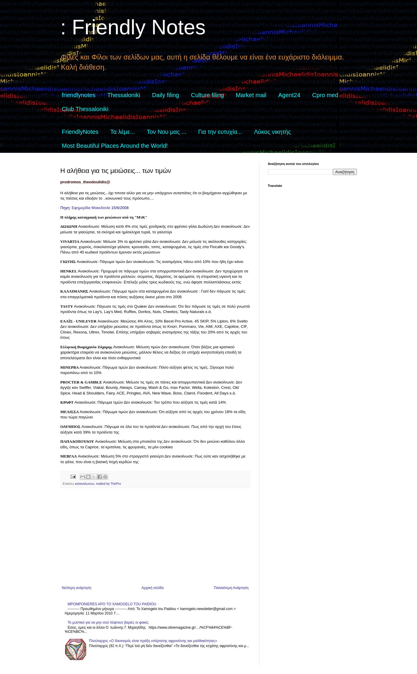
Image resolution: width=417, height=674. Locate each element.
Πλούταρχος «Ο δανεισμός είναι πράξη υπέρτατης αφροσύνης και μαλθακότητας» (153, 641)
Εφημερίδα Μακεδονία (91, 208)
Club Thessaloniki (85, 109)
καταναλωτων (84, 483)
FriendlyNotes (80, 132)
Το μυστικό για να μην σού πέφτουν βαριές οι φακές (108, 622)
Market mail (251, 95)
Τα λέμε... (122, 132)
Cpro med (325, 95)
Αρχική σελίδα (152, 588)
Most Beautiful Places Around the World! (115, 145)
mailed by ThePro (108, 483)
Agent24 (289, 95)
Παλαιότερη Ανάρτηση (231, 588)
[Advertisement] (155, 536)
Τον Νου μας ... (166, 132)
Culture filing (207, 95)
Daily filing (165, 95)
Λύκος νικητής (272, 132)
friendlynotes (78, 95)
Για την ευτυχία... (220, 132)
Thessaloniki (123, 95)
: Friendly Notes (133, 27)
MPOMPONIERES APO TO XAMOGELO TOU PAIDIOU (112, 604)
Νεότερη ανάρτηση (76, 588)
